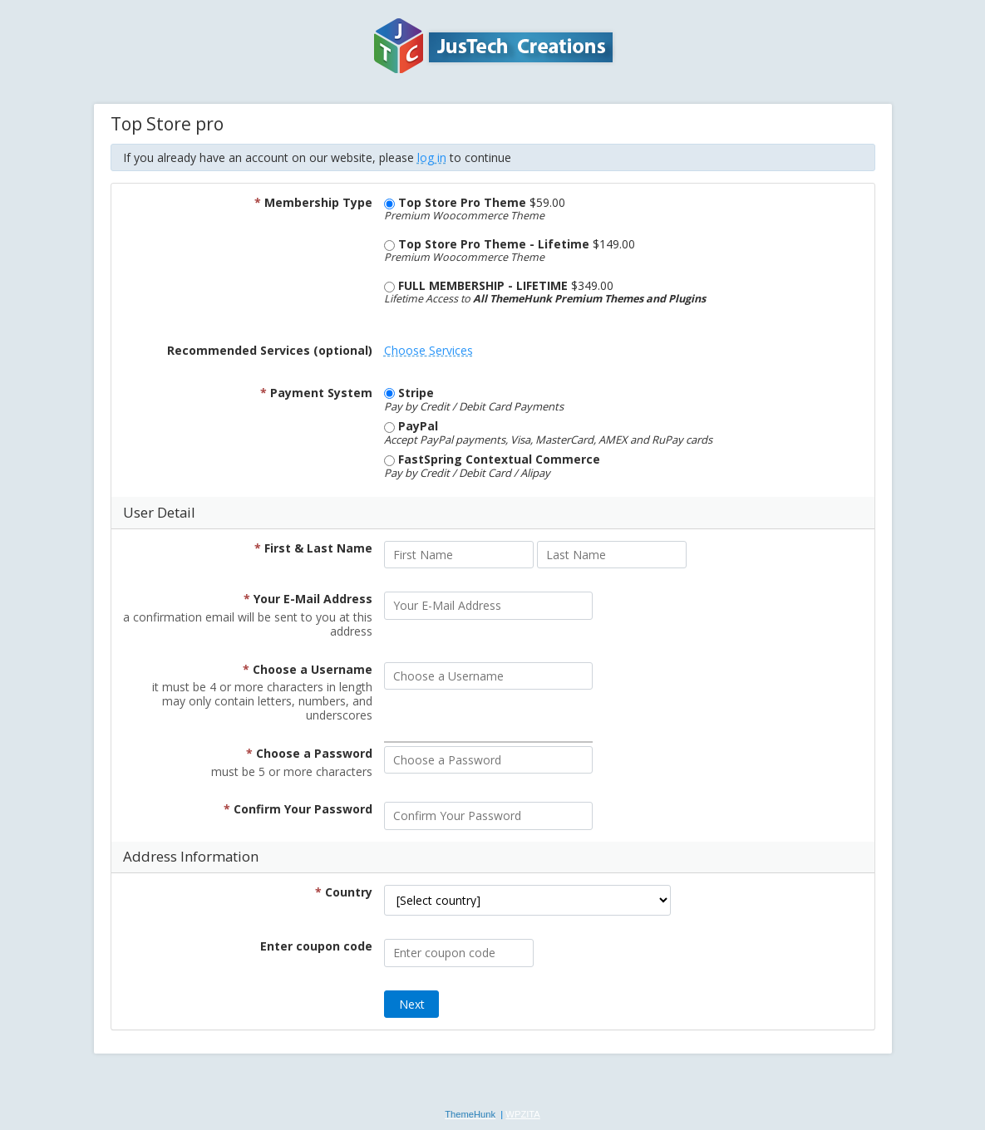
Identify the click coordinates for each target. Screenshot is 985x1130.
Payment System (316, 393)
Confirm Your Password (298, 809)
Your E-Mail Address (308, 599)
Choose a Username (307, 669)
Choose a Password (309, 753)
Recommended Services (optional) (269, 350)
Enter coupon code (316, 946)
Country (343, 892)
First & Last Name (313, 548)
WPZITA (522, 1114)
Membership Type (313, 202)
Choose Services (428, 350)
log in (431, 157)
